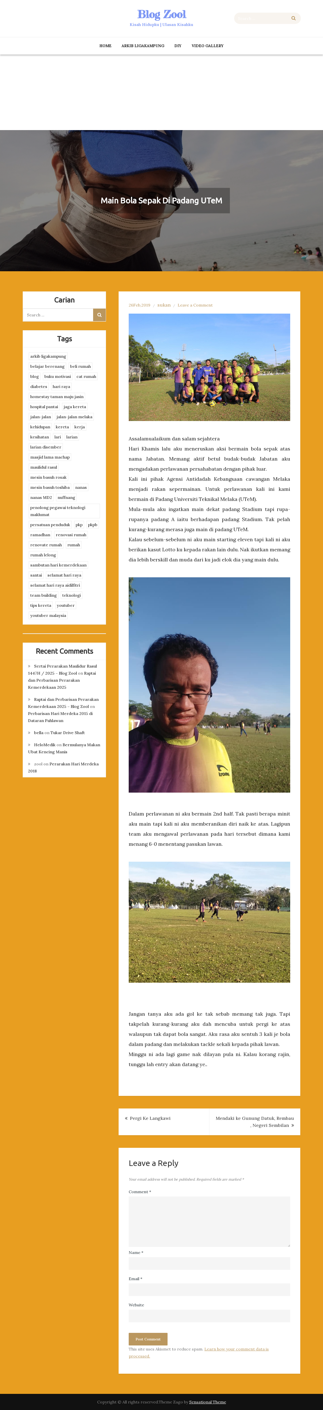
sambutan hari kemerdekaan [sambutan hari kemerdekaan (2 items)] (58, 564)
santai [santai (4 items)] (36, 575)
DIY (177, 45)
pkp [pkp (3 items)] (79, 524)
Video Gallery (208, 45)
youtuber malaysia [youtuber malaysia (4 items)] (48, 615)
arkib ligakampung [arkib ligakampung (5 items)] (48, 356)
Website (136, 1304)
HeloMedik (45, 744)
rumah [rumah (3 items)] (73, 544)
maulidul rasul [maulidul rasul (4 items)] (43, 467)
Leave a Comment (195, 305)
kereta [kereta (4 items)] (62, 426)
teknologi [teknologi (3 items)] (71, 595)
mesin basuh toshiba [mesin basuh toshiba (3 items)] (50, 487)
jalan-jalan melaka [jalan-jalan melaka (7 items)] (74, 416)
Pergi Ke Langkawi (150, 1118)
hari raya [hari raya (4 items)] (61, 386)
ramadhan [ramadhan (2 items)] (40, 534)
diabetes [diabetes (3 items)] (38, 386)
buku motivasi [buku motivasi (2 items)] (57, 376)
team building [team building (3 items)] (43, 595)
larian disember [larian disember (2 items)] (45, 446)
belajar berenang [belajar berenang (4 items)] (47, 366)
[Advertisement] (161, 92)
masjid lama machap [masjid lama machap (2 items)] (50, 457)
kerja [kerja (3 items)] (79, 426)
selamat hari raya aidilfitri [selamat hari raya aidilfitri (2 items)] (55, 585)
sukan (164, 305)
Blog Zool (161, 14)
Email (135, 1278)
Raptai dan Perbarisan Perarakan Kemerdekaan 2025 (62, 680)
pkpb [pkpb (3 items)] (92, 524)
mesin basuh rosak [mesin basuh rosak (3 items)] (48, 477)
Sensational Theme (207, 1401)
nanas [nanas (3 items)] (81, 487)
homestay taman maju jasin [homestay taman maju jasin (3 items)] (57, 396)
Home (105, 45)
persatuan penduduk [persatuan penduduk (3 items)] (50, 524)
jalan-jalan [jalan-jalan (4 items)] (40, 416)
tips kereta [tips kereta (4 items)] (40, 605)
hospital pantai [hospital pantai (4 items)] (44, 406)
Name (136, 1252)
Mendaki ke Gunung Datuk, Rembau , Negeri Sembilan (255, 1121)
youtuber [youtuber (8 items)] (66, 605)
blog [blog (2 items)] (34, 376)
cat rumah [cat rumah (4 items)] (86, 376)
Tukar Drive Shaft (67, 732)
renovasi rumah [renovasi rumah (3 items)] (71, 534)
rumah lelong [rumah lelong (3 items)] (43, 554)
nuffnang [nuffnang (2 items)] (66, 497)
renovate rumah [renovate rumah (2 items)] (46, 544)
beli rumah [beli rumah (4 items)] (80, 366)
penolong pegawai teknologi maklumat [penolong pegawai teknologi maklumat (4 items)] (57, 511)
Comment (140, 1191)
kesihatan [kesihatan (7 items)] (39, 436)
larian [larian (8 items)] (71, 436)
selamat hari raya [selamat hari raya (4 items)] (64, 575)
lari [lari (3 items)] (58, 436)
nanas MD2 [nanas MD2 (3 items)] (41, 497)
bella (38, 732)
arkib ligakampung (143, 45)
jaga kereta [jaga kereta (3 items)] (75, 406)
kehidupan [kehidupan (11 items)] (40, 426)
